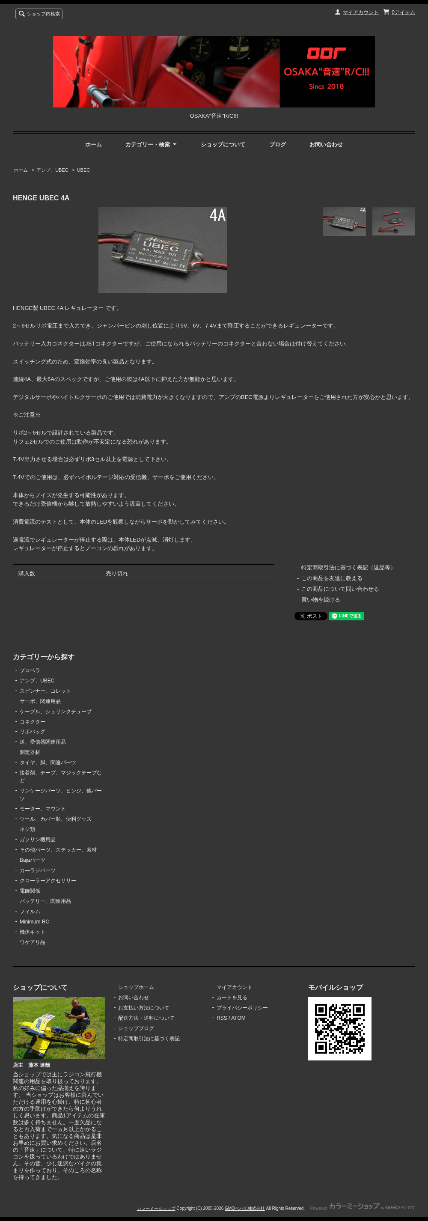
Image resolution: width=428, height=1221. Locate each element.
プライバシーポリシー (242, 1008)
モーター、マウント (43, 809)
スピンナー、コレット (45, 691)
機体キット (32, 932)
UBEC (83, 170)
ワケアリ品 (32, 942)
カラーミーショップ (156, 1208)
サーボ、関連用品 (40, 701)
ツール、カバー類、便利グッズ (56, 819)
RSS (222, 1018)
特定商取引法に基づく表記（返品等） (348, 567)
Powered (362, 1208)
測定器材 (30, 752)
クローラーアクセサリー (48, 881)
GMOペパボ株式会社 (245, 1208)
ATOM (238, 1018)
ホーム (93, 144)
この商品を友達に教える (332, 578)
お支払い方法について (143, 1008)
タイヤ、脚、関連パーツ (48, 762)
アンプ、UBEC (52, 170)
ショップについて (223, 144)
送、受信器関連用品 (43, 742)
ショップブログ (136, 1028)
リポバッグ (32, 732)
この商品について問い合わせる (340, 589)
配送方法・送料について (146, 1018)
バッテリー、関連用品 (45, 901)
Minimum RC (34, 922)
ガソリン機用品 (38, 840)
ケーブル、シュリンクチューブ (56, 712)
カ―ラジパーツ (38, 870)
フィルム (30, 911)
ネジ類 (27, 829)
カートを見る (232, 998)
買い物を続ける (320, 599)
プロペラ (30, 670)
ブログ (277, 144)
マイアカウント (361, 12)
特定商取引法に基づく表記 (149, 1039)
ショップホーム (136, 987)
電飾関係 (30, 891)
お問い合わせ (326, 144)
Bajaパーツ (32, 860)
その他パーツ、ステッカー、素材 (58, 850)
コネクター (32, 722)
